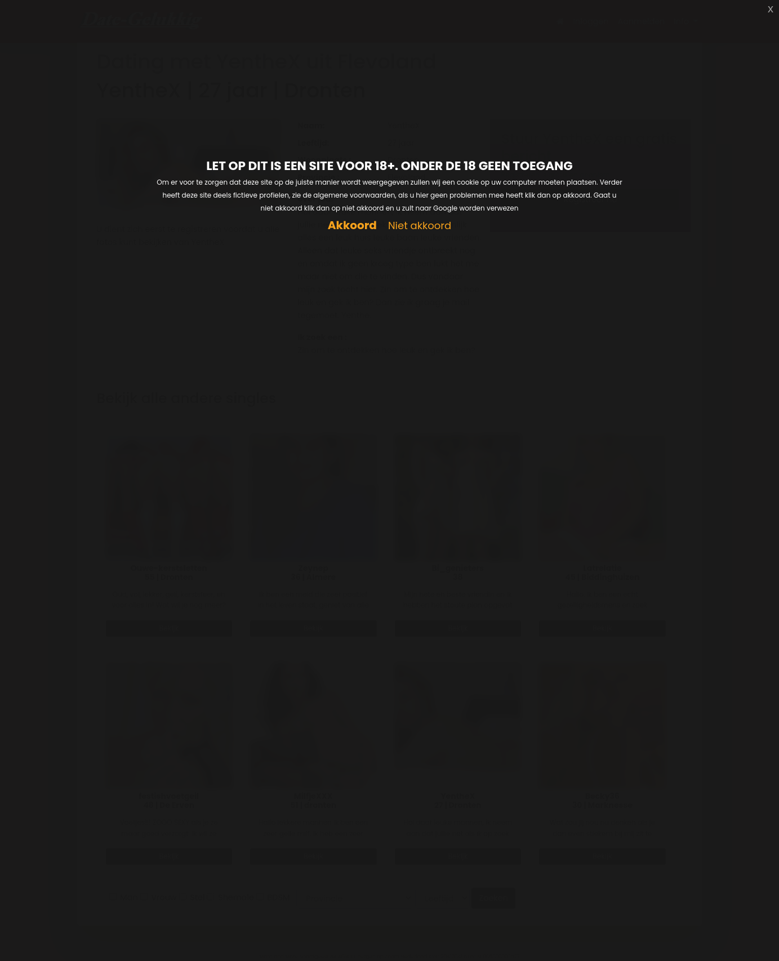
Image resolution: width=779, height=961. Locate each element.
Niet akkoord (419, 226)
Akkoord (352, 225)
